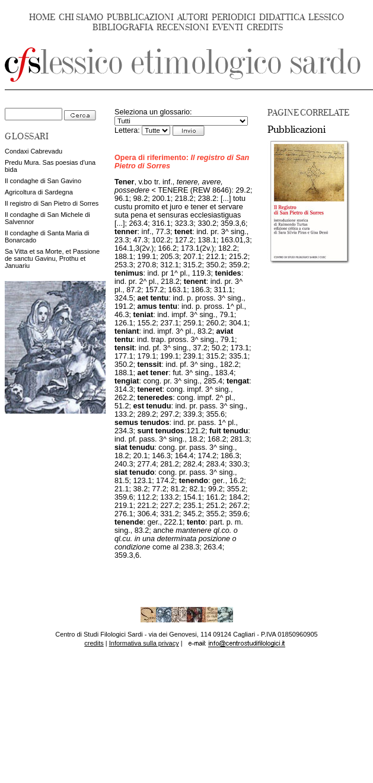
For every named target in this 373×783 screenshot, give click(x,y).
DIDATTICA (282, 17)
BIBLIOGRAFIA (123, 28)
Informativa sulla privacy (144, 643)
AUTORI (192, 17)
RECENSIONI (183, 28)
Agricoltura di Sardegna (39, 192)
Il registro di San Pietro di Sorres (51, 203)
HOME (42, 17)
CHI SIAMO (81, 17)
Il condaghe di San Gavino (43, 180)
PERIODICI (234, 17)
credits (93, 643)
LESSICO (326, 17)
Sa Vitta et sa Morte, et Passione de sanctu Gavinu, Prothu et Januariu (52, 258)
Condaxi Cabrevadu (33, 151)
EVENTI (227, 28)
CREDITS (265, 28)
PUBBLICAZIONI (140, 17)
